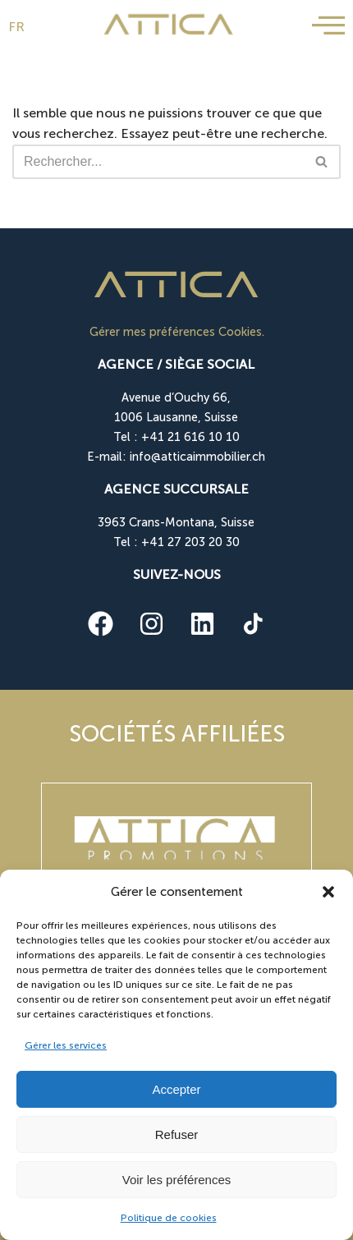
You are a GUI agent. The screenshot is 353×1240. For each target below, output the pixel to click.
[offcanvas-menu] (328, 26)
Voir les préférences (177, 1180)
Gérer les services (66, 1045)
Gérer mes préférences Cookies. (176, 331)
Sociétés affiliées (177, 733)
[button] (328, 892)
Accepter (176, 1089)
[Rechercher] (158, 162)
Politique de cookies (169, 1218)
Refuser (177, 1134)
